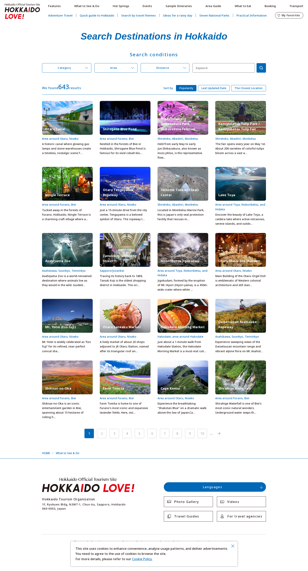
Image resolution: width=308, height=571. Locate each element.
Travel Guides (186, 516)
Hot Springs (121, 6)
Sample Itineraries (179, 6)
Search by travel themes (138, 15)
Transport (296, 6)
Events (147, 6)
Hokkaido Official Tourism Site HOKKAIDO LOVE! (22, 11)
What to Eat (243, 6)
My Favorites (291, 15)
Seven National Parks (214, 15)
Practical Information (251, 15)
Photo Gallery (186, 502)
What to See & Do (86, 6)
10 (202, 433)
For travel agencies (244, 516)
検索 (261, 68)
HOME (46, 453)
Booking (270, 6)
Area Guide (213, 6)
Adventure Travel (60, 15)
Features (54, 6)
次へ (219, 433)
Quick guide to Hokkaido (97, 15)
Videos (233, 502)
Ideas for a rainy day (177, 15)
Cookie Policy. (142, 559)
